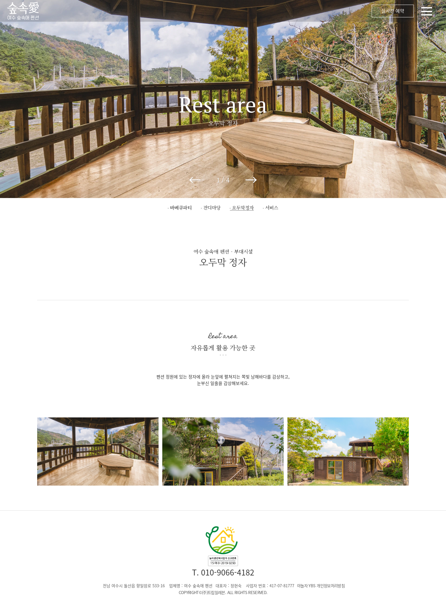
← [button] (195, 180)
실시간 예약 (392, 10)
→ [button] (251, 180)
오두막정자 (243, 207)
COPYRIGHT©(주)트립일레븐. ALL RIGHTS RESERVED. (223, 592)
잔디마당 (212, 207)
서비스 (271, 207)
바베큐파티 (181, 207)
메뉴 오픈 (254, 11)
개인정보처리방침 (331, 585)
